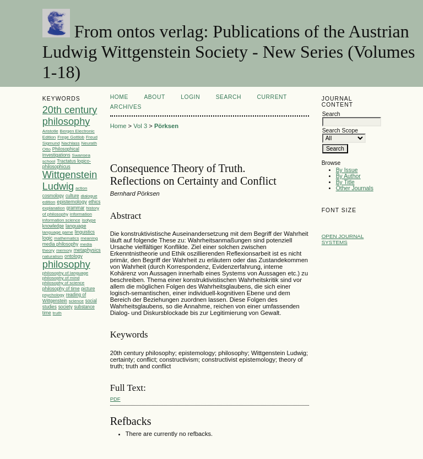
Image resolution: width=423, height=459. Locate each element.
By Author (348, 176)
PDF (115, 399)
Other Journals (354, 188)
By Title (345, 182)
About (154, 97)
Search (228, 97)
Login (190, 97)
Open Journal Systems (343, 239)
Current (272, 97)
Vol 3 (140, 126)
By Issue (347, 170)
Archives (126, 107)
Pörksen (166, 126)
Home (119, 97)
